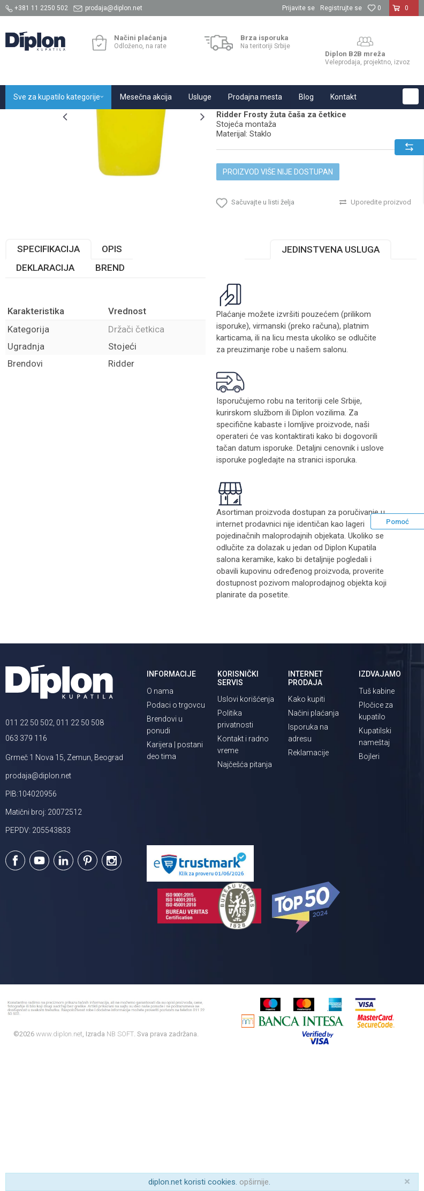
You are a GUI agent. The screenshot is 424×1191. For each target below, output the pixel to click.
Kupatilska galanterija (149, 121)
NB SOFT (120, 1164)
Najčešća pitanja (244, 895)
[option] (31, 174)
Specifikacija (48, 379)
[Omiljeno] (374, 8)
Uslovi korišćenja (245, 829)
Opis (112, 379)
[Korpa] (403, 12)
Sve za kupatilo (84, 121)
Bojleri (369, 886)
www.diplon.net (59, 1164)
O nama (160, 821)
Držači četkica (211, 121)
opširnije (254, 1182)
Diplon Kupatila (28, 121)
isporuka (340, 590)
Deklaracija (45, 397)
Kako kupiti (306, 829)
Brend (110, 397)
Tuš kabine (377, 821)
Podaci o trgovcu (176, 835)
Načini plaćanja (313, 843)
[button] (411, 96)
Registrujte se (341, 8)
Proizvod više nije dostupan (278, 285)
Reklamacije (308, 883)
